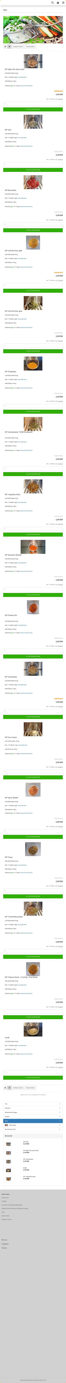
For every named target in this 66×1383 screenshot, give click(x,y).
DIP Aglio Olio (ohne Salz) (14, 69)
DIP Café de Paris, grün (13, 311)
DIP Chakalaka (10, 372)
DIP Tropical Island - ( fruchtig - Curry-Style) (21, 977)
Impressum (5, 1197)
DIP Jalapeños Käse (12, 494)
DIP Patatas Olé (11, 615)
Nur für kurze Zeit (10, 1129)
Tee (6, 1104)
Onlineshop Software (26, 1380)
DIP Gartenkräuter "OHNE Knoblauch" (19, 432)
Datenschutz (5, 1216)
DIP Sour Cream (11, 737)
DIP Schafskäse (11, 677)
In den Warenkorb (33, 109)
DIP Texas (8, 857)
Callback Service (7, 1219)
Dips (6, 1121)
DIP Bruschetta (10, 190)
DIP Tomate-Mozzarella (14, 917)
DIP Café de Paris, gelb (13, 251)
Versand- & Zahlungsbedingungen (12, 1205)
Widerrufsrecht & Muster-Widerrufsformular (15, 1208)
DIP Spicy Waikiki (11, 798)
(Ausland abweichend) (25, 85)
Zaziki (7, 1038)
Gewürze (7, 1108)
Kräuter (7, 1116)
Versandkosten (22, 77)
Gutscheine (10, 1125)
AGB (3, 1212)
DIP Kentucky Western (13, 555)
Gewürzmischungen (11, 1112)
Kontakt (4, 1201)
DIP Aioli (8, 130)
